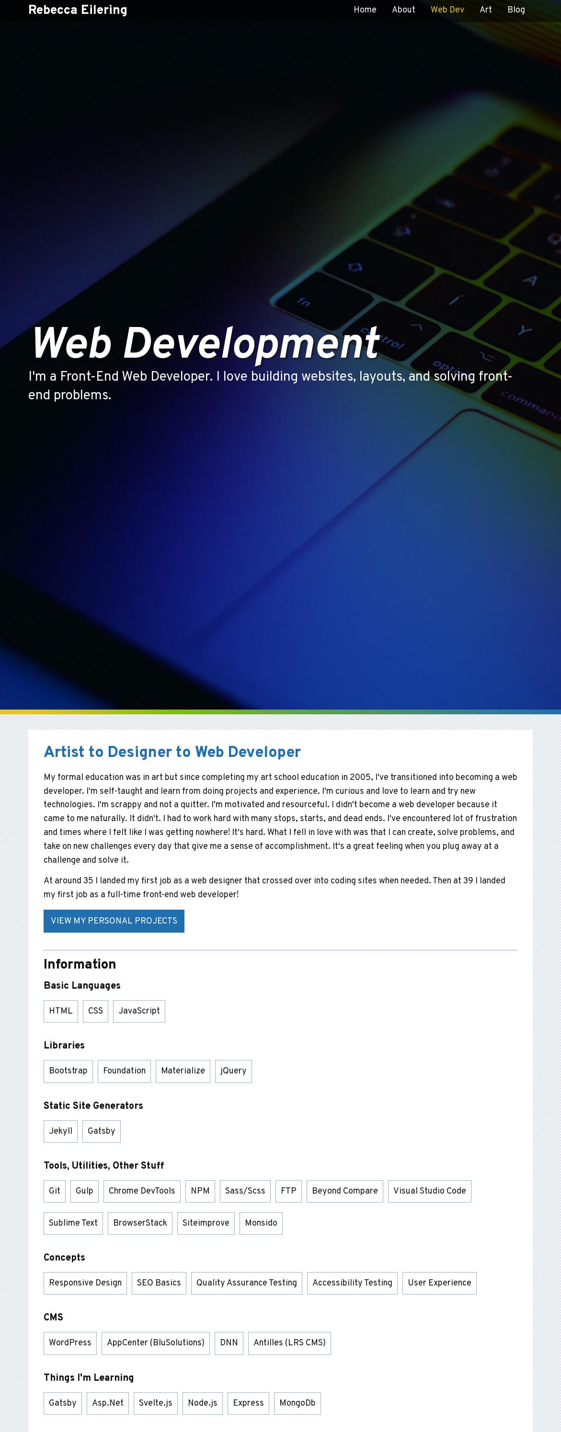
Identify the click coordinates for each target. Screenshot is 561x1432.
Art (486, 10)
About (403, 10)
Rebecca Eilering (77, 11)
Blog (516, 10)
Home (365, 10)
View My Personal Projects (114, 921)
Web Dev (447, 10)
